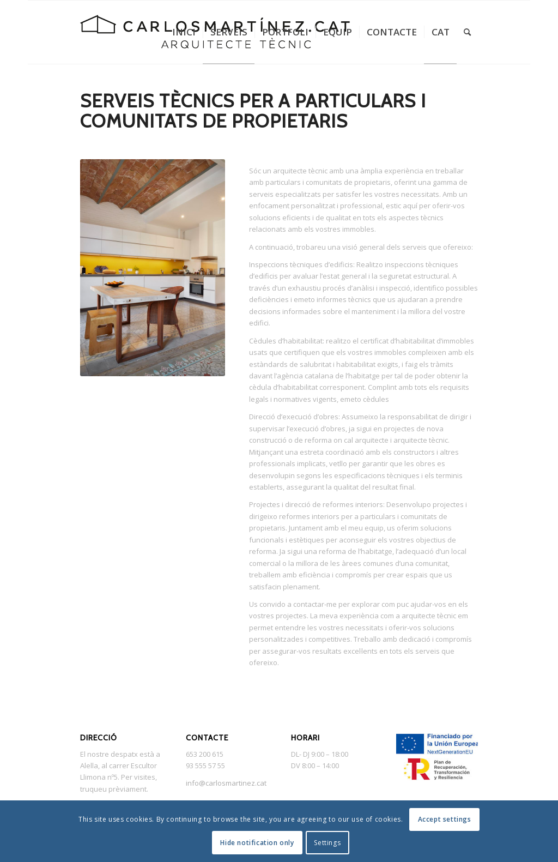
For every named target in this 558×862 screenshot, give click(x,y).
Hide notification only (257, 842)
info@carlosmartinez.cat (226, 783)
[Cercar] (467, 32)
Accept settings (444, 819)
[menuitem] (184, 32)
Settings (327, 842)
